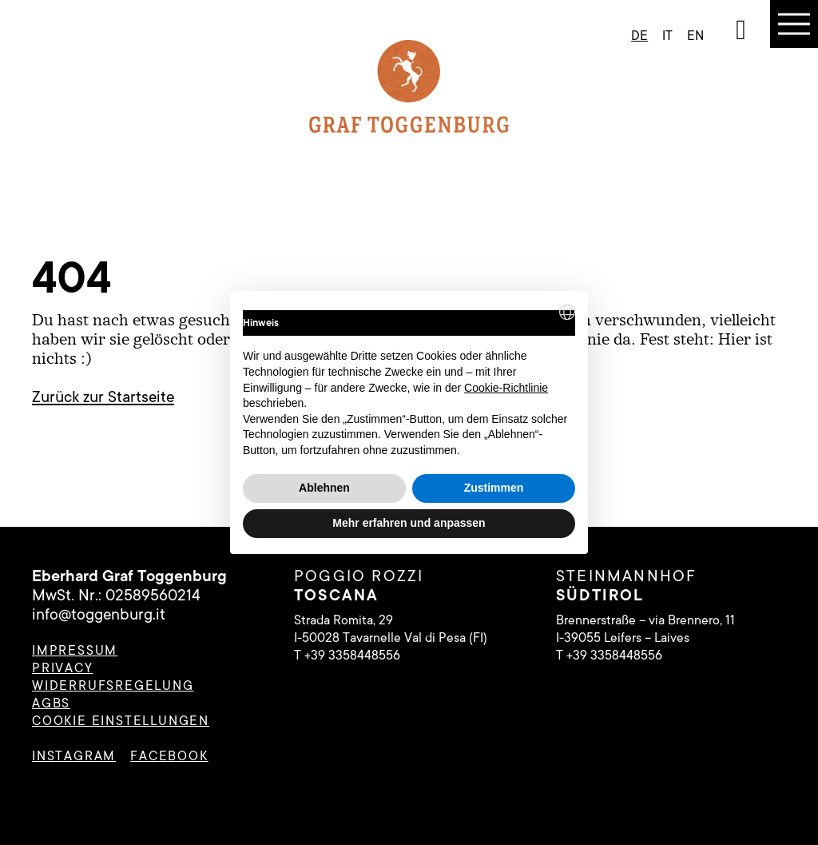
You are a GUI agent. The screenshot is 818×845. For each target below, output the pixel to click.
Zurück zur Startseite (103, 397)
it (667, 36)
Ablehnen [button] (324, 487)
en (695, 36)
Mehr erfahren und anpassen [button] (408, 522)
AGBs (51, 703)
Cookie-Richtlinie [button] (506, 387)
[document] (409, 381)
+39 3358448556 (352, 656)
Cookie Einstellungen (120, 721)
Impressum (74, 651)
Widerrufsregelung (113, 686)
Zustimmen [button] (494, 487)
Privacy (62, 668)
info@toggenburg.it (98, 614)
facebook (169, 756)
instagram (74, 756)
